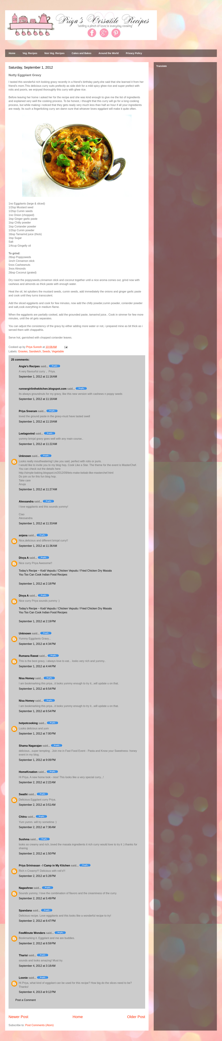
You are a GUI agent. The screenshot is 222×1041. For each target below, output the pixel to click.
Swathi (23, 794)
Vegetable (58, 351)
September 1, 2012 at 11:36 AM (38, 545)
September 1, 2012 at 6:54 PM (37, 688)
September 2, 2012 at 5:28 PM (37, 875)
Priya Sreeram (28, 411)
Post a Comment (25, 1000)
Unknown (25, 456)
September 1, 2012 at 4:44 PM (37, 666)
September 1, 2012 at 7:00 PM (37, 733)
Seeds (46, 351)
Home (12, 53)
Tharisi (23, 955)
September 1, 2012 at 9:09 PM (37, 759)
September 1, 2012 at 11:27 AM (38, 489)
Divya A (24, 557)
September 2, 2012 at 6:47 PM (37, 920)
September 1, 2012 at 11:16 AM (38, 376)
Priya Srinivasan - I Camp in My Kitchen (44, 865)
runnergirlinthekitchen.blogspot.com (42, 388)
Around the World (109, 53)
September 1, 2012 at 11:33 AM (38, 523)
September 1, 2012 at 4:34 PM (37, 643)
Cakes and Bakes (81, 53)
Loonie (23, 977)
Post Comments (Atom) (39, 1025)
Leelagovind (27, 433)
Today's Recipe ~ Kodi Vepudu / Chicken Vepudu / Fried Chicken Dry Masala (65, 570)
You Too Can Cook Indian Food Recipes (43, 574)
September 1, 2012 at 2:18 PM (37, 583)
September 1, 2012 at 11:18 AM (38, 399)
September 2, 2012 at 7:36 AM (37, 827)
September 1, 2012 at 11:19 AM (38, 421)
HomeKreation (28, 771)
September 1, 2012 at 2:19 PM (37, 621)
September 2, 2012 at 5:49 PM (37, 898)
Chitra (23, 816)
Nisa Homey (26, 678)
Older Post (136, 1017)
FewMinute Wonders (32, 932)
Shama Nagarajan (30, 745)
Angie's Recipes (29, 366)
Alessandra (26, 501)
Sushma (24, 839)
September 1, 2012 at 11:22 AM (38, 444)
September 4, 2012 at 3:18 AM (37, 965)
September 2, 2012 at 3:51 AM (37, 804)
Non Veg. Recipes (54, 53)
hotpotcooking (28, 723)
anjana (23, 535)
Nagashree (26, 887)
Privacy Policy (134, 53)
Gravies (22, 351)
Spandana (25, 910)
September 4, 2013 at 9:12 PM (37, 992)
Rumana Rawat (28, 655)
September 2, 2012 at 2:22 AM (37, 782)
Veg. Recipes (30, 53)
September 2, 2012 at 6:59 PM (37, 943)
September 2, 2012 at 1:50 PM (37, 853)
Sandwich (35, 351)
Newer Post (18, 1017)
